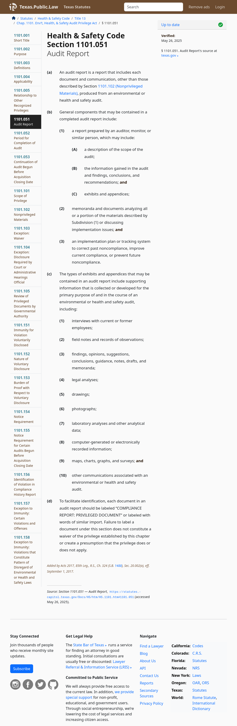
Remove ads (199, 6)
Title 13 (80, 18)
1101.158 (25, 560)
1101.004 (23, 79)
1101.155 (24, 448)
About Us (148, 660)
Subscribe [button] (21, 668)
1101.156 (25, 484)
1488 (118, 565)
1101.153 (22, 390)
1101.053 (25, 169)
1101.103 (22, 233)
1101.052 (24, 140)
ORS (205, 682)
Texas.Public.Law (38, 7)
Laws (196, 675)
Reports (146, 683)
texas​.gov (168, 55)
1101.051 (23, 121)
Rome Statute (204, 697)
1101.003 (22, 65)
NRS (196, 668)
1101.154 (24, 416)
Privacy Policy (151, 703)
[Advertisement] (192, 97)
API (143, 668)
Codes (197, 645)
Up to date (170, 24)
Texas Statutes (77, 6)
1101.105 (25, 303)
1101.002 (22, 51)
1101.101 (22, 195)
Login (220, 6)
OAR (196, 682)
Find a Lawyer (152, 646)
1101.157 (24, 516)
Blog (144, 653)
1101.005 (25, 100)
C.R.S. (197, 653)
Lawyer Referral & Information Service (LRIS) (97, 664)
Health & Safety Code (54, 18)
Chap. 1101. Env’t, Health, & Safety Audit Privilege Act (57, 23)
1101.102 (24, 214)
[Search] (153, 7)
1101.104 (25, 265)
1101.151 (24, 334)
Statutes (26, 18)
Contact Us (149, 675)
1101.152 (22, 361)
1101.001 (22, 38)
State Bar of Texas (88, 644)
